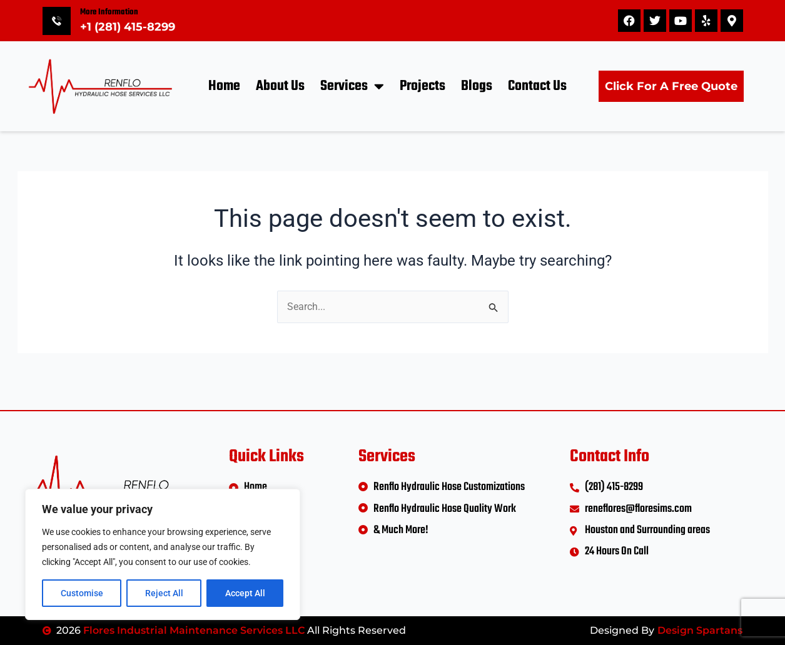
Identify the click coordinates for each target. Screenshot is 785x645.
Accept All (245, 593)
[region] (162, 554)
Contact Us (537, 86)
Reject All (164, 593)
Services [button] (352, 86)
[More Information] (57, 21)
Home (224, 86)
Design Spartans (699, 630)
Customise (82, 593)
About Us (280, 86)
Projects (422, 86)
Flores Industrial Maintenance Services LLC (194, 630)
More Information (109, 12)
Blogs (476, 86)
